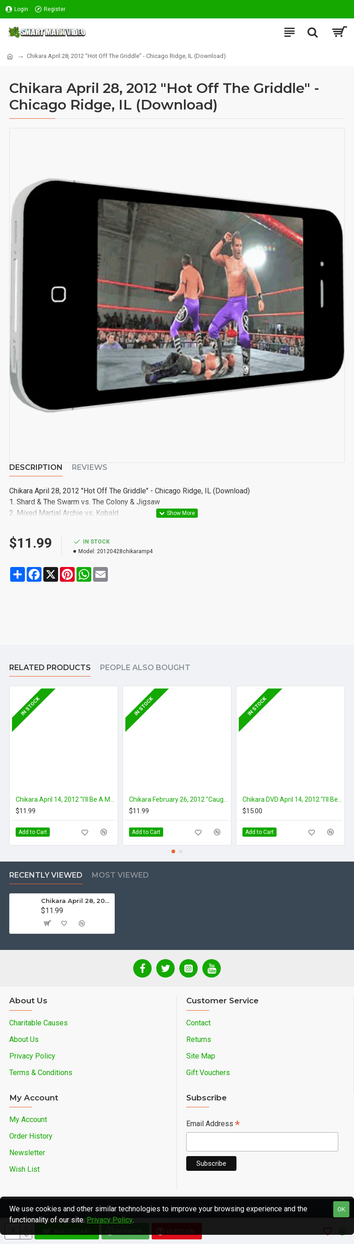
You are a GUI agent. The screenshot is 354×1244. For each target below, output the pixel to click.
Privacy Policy (110, 1219)
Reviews (89, 467)
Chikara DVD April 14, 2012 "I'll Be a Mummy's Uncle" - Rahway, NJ (292, 799)
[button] (173, 851)
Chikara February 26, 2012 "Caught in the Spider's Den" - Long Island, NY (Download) (179, 799)
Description (36, 467)
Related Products (50, 667)
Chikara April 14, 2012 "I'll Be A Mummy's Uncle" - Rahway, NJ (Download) (65, 799)
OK (341, 1209)
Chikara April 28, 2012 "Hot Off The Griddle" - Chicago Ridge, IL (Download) (76, 900)
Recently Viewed (46, 875)
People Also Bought (145, 667)
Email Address (213, 1124)
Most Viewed (120, 875)
